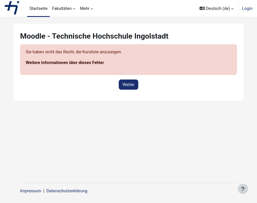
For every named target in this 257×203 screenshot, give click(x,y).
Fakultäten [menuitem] (62, 8)
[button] (216, 8)
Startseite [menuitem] (38, 8)
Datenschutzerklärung (66, 190)
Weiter (128, 84)
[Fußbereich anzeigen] (243, 189)
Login (247, 8)
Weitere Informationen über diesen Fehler (65, 62)
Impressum (30, 190)
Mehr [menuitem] (84, 8)
